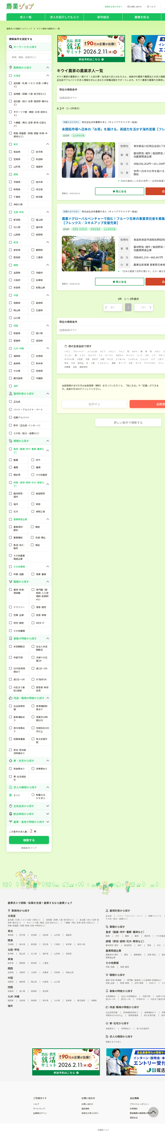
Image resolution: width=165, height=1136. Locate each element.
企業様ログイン (40, 1113)
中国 (10, 978)
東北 (10, 931)
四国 (10, 987)
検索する (29, 840)
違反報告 (85, 1109)
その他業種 (112, 963)
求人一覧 (26, 17)
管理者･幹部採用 (80, 229)
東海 (10, 959)
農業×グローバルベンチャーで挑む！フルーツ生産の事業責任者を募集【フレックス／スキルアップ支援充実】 (113, 220)
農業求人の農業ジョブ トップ (19, 28)
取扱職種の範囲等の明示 (140, 1113)
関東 (10, 940)
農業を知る (142, 17)
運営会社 (134, 1118)
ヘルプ (36, 1104)
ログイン (94, 404)
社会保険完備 (78, 135)
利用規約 (134, 1109)
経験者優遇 (95, 229)
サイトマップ (39, 1109)
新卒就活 (103, 17)
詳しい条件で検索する (128, 422)
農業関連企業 (113, 950)
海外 (10, 1006)
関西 (10, 968)
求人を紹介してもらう (64, 17)
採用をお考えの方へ (90, 1113)
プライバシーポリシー (139, 1104)
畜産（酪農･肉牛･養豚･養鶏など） (126, 932)
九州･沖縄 (13, 996)
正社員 (66, 135)
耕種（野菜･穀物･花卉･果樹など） (126, 941)
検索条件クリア (29, 848)
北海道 (11, 916)
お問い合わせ (87, 1104)
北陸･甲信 (13, 950)
